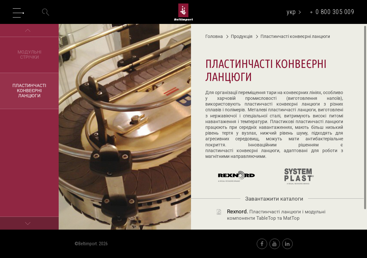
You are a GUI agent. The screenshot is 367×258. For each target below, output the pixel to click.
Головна (214, 36)
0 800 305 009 (335, 12)
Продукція (239, 36)
